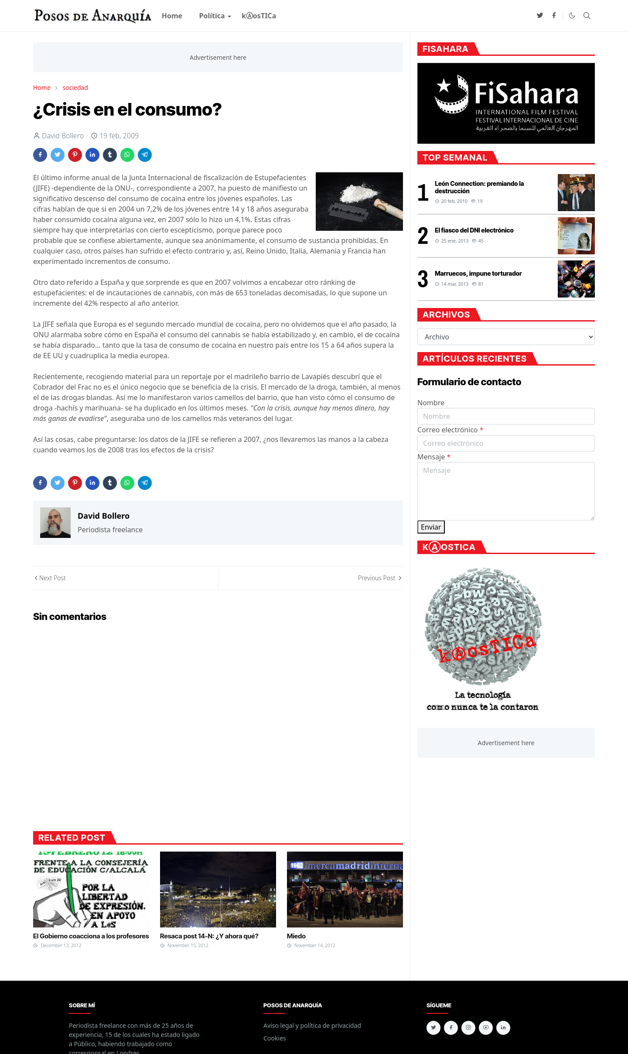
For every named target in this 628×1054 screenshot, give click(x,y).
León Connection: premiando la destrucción (479, 187)
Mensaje (434, 457)
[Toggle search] (587, 16)
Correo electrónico (450, 430)
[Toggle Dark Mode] (572, 15)
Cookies (274, 1038)
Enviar (431, 527)
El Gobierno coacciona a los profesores (91, 936)
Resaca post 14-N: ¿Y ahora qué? (209, 936)
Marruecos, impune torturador (478, 273)
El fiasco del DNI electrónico (474, 230)
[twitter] (540, 15)
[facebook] (554, 15)
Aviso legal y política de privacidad (312, 1025)
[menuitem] (172, 15)
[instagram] (468, 1028)
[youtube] (486, 1028)
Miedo (296, 936)
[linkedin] (503, 1028)
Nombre (430, 402)
